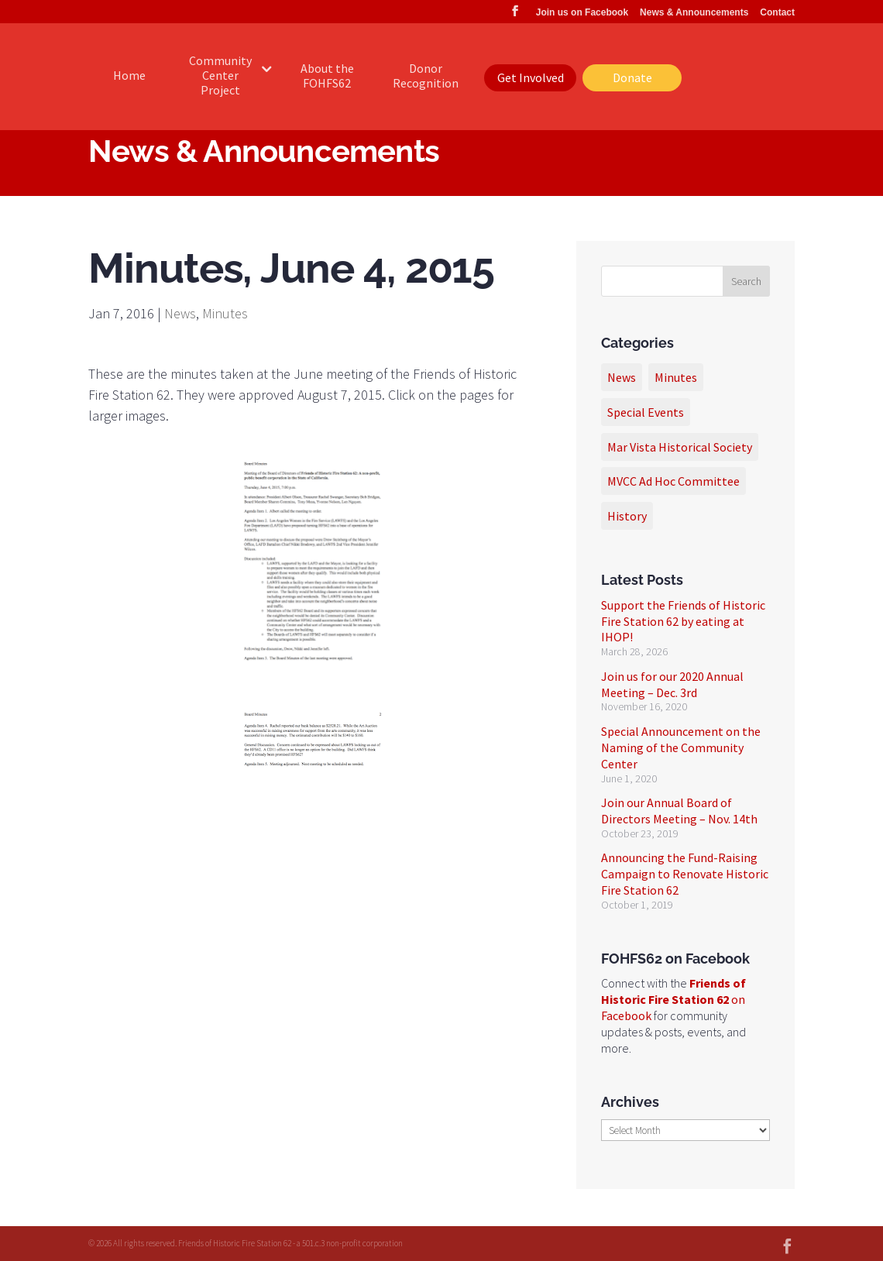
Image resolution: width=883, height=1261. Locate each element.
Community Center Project (220, 75)
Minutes (225, 313)
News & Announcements (694, 13)
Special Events (645, 412)
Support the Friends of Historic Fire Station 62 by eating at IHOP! (683, 621)
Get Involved (530, 77)
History (627, 516)
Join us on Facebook (582, 13)
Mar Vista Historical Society (679, 447)
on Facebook (673, 999)
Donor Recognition (426, 75)
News (180, 313)
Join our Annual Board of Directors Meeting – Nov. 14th (679, 810)
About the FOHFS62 (327, 75)
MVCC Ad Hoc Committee (673, 481)
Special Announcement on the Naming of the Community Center (681, 747)
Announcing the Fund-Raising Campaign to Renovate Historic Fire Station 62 (684, 874)
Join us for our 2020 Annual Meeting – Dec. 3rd (672, 684)
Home (129, 75)
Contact (777, 13)
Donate (632, 77)
